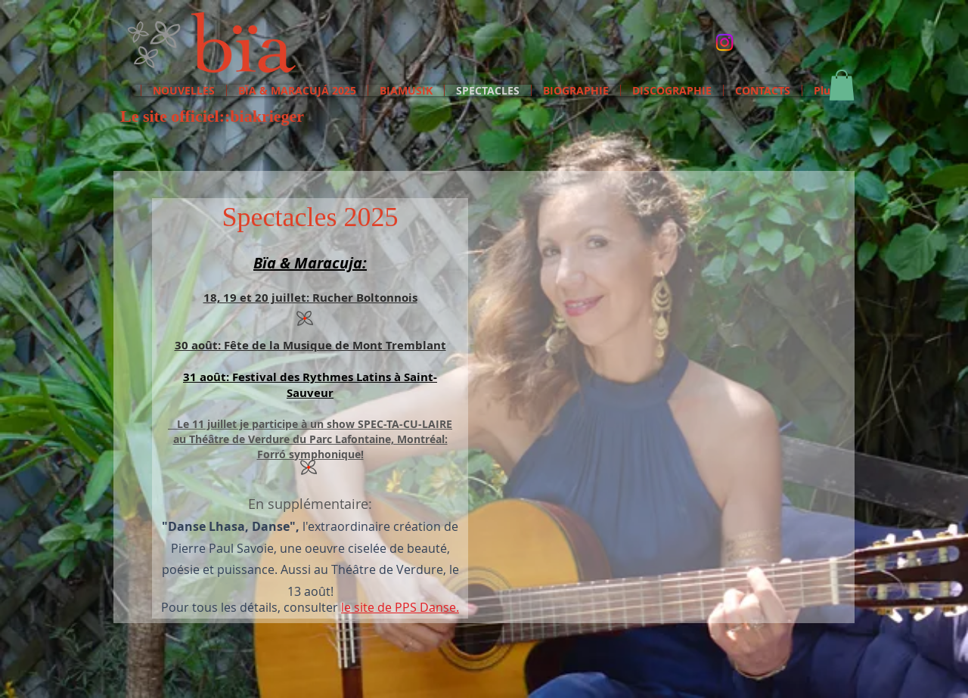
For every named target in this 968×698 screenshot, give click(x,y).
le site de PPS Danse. (400, 607)
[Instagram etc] (724, 42)
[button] (842, 85)
